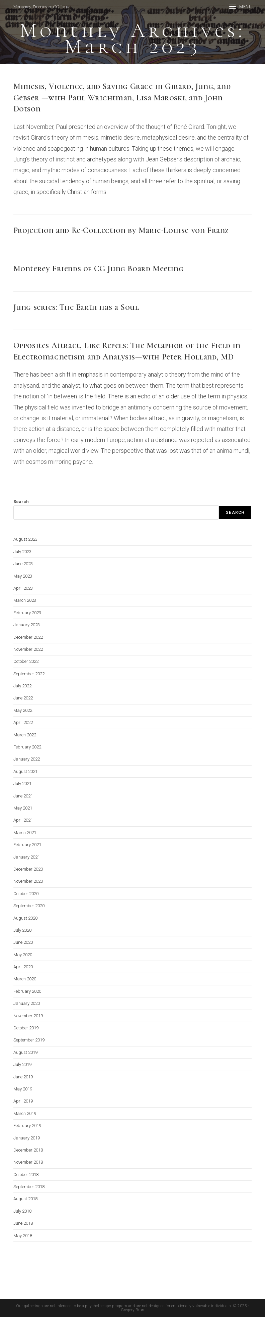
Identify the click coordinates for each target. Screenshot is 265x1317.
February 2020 (27, 991)
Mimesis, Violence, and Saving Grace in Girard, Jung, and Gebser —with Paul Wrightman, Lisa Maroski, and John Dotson (122, 98)
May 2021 (22, 808)
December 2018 (28, 1150)
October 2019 (25, 1027)
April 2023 (23, 588)
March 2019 (24, 1113)
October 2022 (25, 661)
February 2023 (27, 612)
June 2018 (23, 1223)
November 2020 (28, 881)
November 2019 (28, 1015)
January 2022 (26, 759)
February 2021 (27, 844)
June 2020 (23, 942)
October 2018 (25, 1174)
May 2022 (22, 710)
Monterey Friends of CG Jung (41, 6)
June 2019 (23, 1076)
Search (21, 501)
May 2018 (22, 1235)
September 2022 (29, 673)
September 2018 (29, 1186)
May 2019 (22, 1088)
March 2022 (24, 734)
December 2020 (28, 869)
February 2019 (27, 1125)
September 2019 (29, 1039)
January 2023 (26, 624)
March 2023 (24, 600)
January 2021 (26, 857)
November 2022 (28, 649)
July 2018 (22, 1211)
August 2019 (25, 1052)
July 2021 (22, 783)
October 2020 (25, 893)
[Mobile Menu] (240, 6)
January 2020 (26, 1003)
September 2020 (29, 905)
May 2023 (22, 576)
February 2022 (27, 746)
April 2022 (23, 722)
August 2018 (25, 1198)
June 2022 (23, 697)
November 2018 (28, 1162)
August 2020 (25, 918)
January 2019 (26, 1137)
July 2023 (22, 551)
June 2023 (23, 563)
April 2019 (23, 1101)
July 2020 (22, 930)
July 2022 (22, 685)
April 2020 (23, 966)
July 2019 (22, 1064)
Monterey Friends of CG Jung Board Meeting (98, 269)
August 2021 (25, 771)
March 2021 (24, 832)
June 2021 (23, 795)
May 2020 (22, 954)
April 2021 (23, 820)
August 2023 (25, 539)
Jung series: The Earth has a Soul (76, 307)
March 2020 (24, 978)
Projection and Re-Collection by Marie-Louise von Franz (121, 230)
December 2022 (28, 637)
